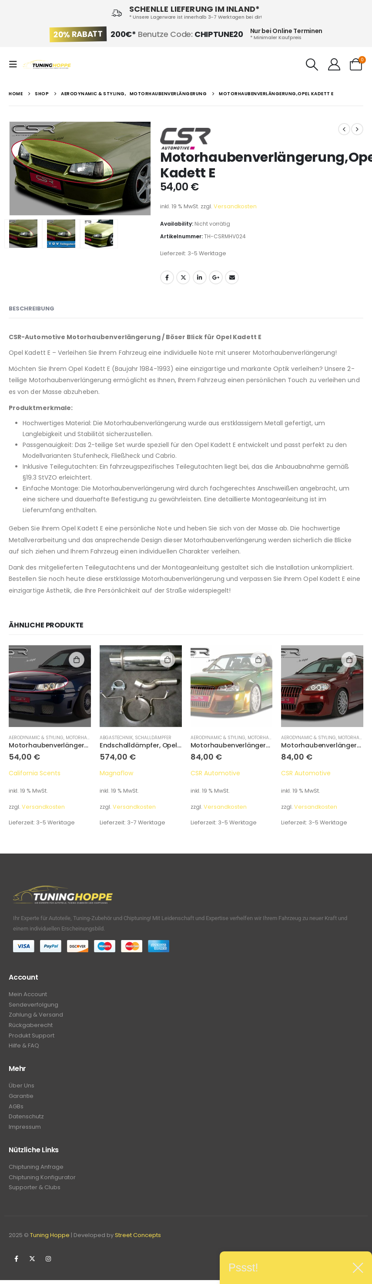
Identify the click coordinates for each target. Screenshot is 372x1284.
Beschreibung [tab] (31, 308)
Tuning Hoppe (50, 1243)
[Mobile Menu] (16, 64)
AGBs (16, 1111)
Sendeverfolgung (33, 1005)
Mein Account (28, 995)
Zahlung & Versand (36, 1016)
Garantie (21, 1101)
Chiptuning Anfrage (36, 1174)
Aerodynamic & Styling (36, 737)
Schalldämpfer (153, 737)
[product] (50, 686)
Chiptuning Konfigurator (42, 1185)
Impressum (25, 1133)
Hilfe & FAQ (24, 1049)
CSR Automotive (215, 773)
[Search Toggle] (312, 64)
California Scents (34, 773)
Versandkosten (235, 206)
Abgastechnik (116, 737)
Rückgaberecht (31, 1027)
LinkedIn (200, 277)
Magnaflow (116, 773)
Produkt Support (31, 1038)
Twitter (183, 277)
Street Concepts (138, 1243)
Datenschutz (26, 1122)
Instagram (48, 1267)
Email (232, 277)
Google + (216, 277)
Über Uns (21, 1090)
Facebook (167, 277)
